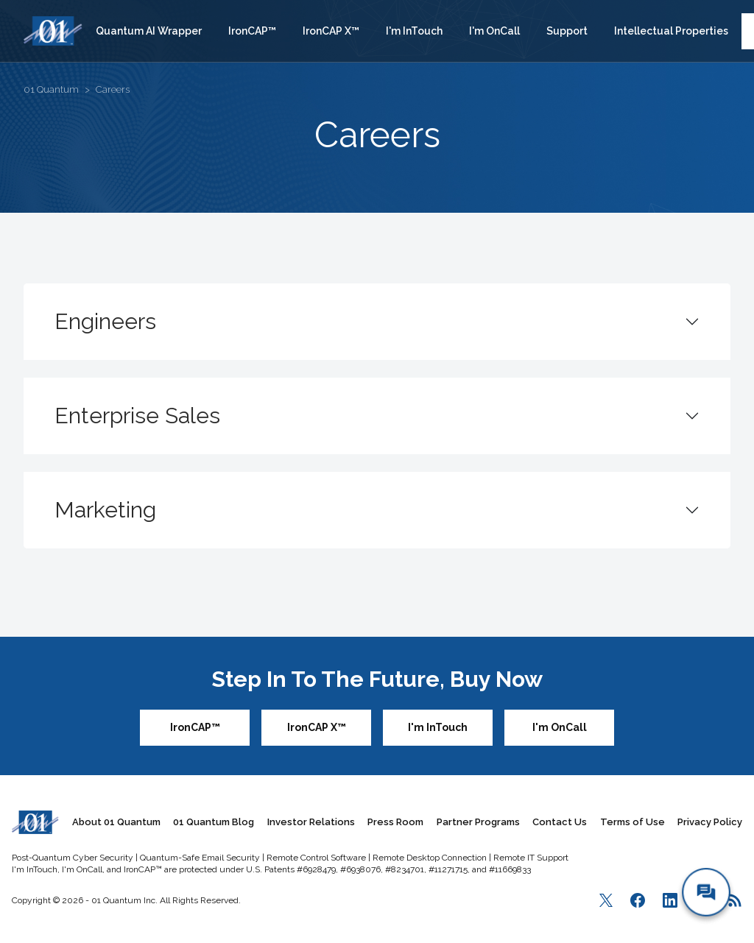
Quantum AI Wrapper (149, 31)
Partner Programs (478, 821)
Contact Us (559, 821)
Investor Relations (311, 821)
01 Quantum (51, 89)
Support (567, 31)
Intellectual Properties (671, 31)
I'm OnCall (494, 31)
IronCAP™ (252, 31)
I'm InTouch (414, 31)
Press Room (395, 821)
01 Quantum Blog (213, 821)
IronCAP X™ (331, 31)
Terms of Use (632, 821)
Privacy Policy (709, 821)
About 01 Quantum (116, 821)
